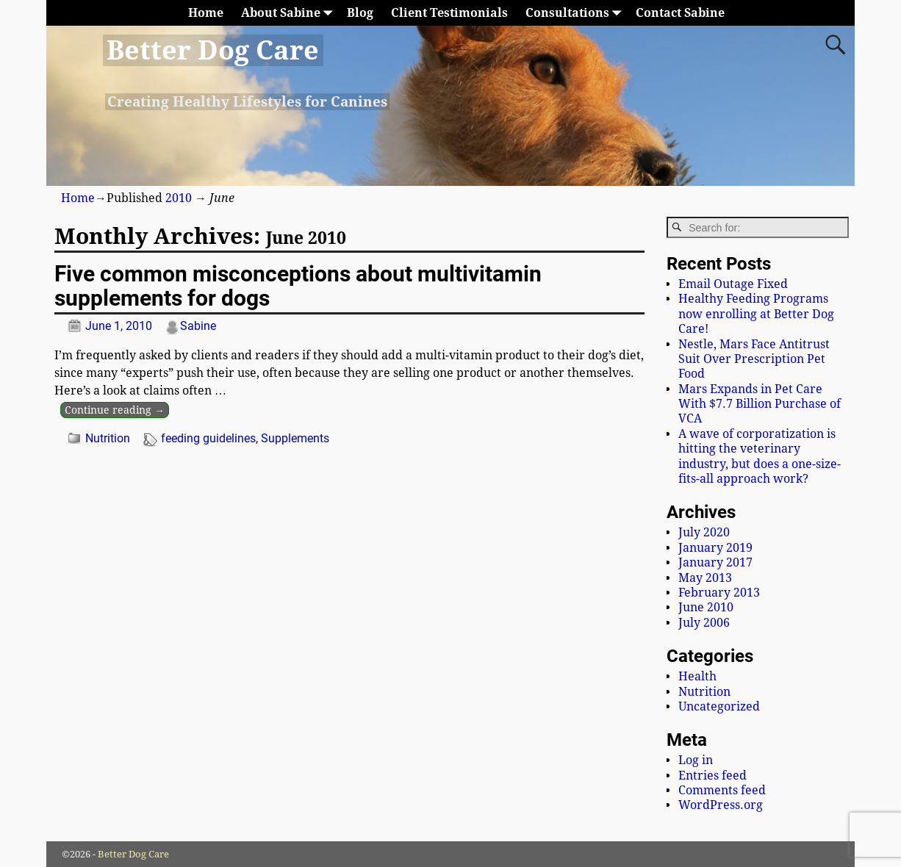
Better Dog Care (213, 50)
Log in (695, 760)
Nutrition (107, 438)
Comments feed (722, 790)
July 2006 (704, 623)
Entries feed (712, 776)
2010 (178, 198)
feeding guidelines (208, 438)
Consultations (576, 13)
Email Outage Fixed (733, 284)
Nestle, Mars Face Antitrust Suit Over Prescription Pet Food (754, 359)
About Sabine (289, 13)
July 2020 (704, 532)
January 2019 (715, 548)
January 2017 (715, 562)
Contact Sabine (680, 13)
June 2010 (705, 607)
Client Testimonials (449, 13)
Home (205, 13)
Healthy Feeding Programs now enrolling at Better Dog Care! (756, 314)
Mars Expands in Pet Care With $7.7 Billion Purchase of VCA (759, 404)
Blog (360, 13)
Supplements (295, 438)
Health (697, 676)
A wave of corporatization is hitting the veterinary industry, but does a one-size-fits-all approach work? (759, 456)
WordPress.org (720, 805)
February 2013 (719, 593)
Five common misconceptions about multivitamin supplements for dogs (298, 286)
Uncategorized (719, 706)
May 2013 (705, 578)
